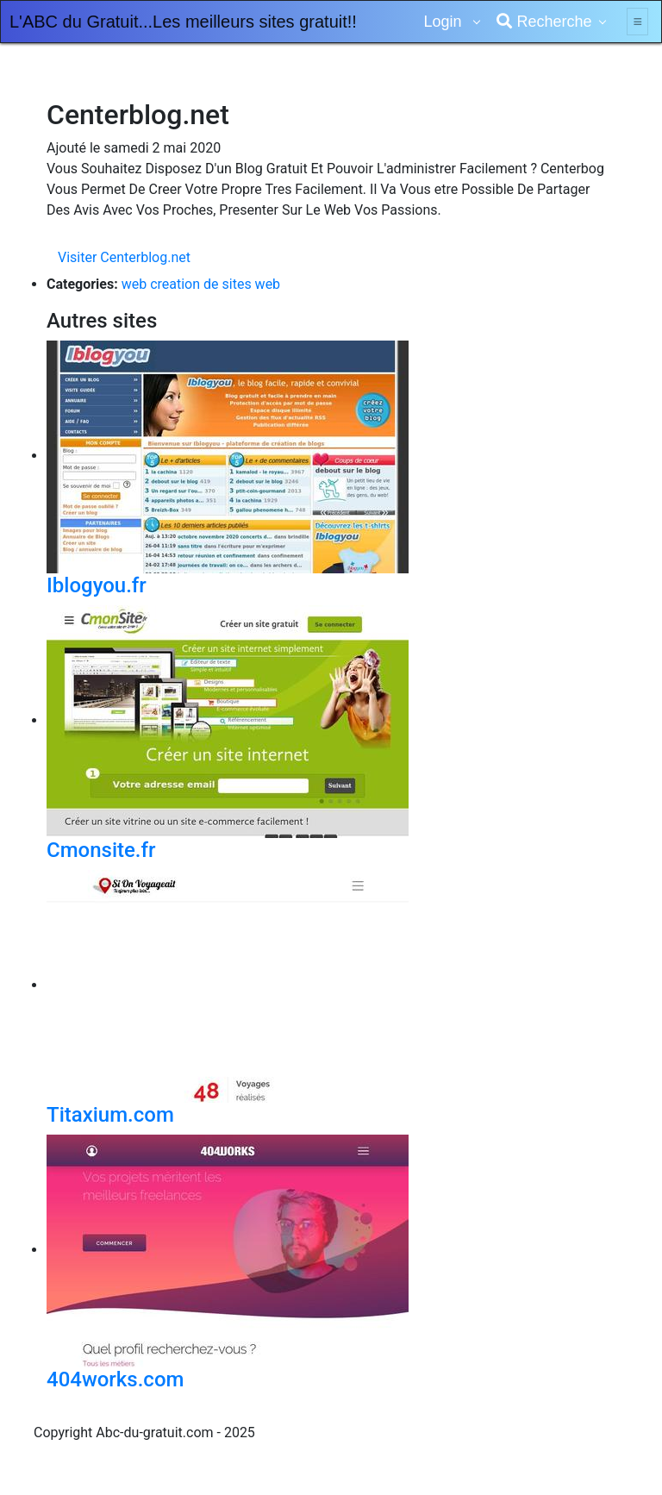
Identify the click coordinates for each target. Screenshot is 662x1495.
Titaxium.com (110, 1115)
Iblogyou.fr (97, 585)
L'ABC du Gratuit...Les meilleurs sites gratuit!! (183, 21)
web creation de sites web (201, 284)
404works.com (115, 1379)
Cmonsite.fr (101, 850)
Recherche (543, 21)
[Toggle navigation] (637, 21)
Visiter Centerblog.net (124, 257)
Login (444, 21)
